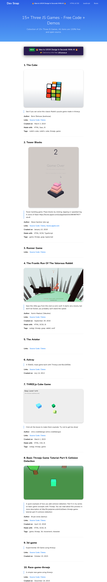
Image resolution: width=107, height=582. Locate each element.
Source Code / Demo (38, 120)
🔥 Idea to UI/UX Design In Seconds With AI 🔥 (49, 3)
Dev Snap (13, 3)
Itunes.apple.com (52, 226)
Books (96, 3)
